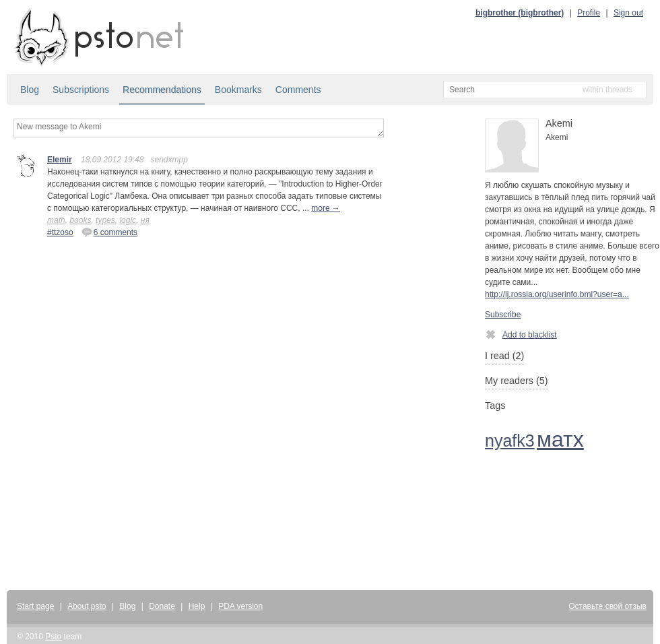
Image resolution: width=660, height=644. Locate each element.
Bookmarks (238, 89)
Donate (162, 606)
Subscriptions (81, 89)
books (80, 220)
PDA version (240, 606)
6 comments (109, 231)
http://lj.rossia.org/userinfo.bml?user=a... (557, 294)
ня (145, 220)
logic (127, 220)
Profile (588, 13)
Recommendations (162, 89)
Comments (298, 89)
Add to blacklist (521, 334)
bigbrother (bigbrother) (519, 13)
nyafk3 (510, 440)
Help (197, 606)
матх (560, 439)
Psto (53, 636)
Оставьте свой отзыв (607, 606)
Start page (35, 606)
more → (325, 208)
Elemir (59, 159)
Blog (29, 89)
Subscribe (503, 314)
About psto (86, 606)
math (56, 220)
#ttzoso (60, 232)
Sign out (628, 13)
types (105, 220)
